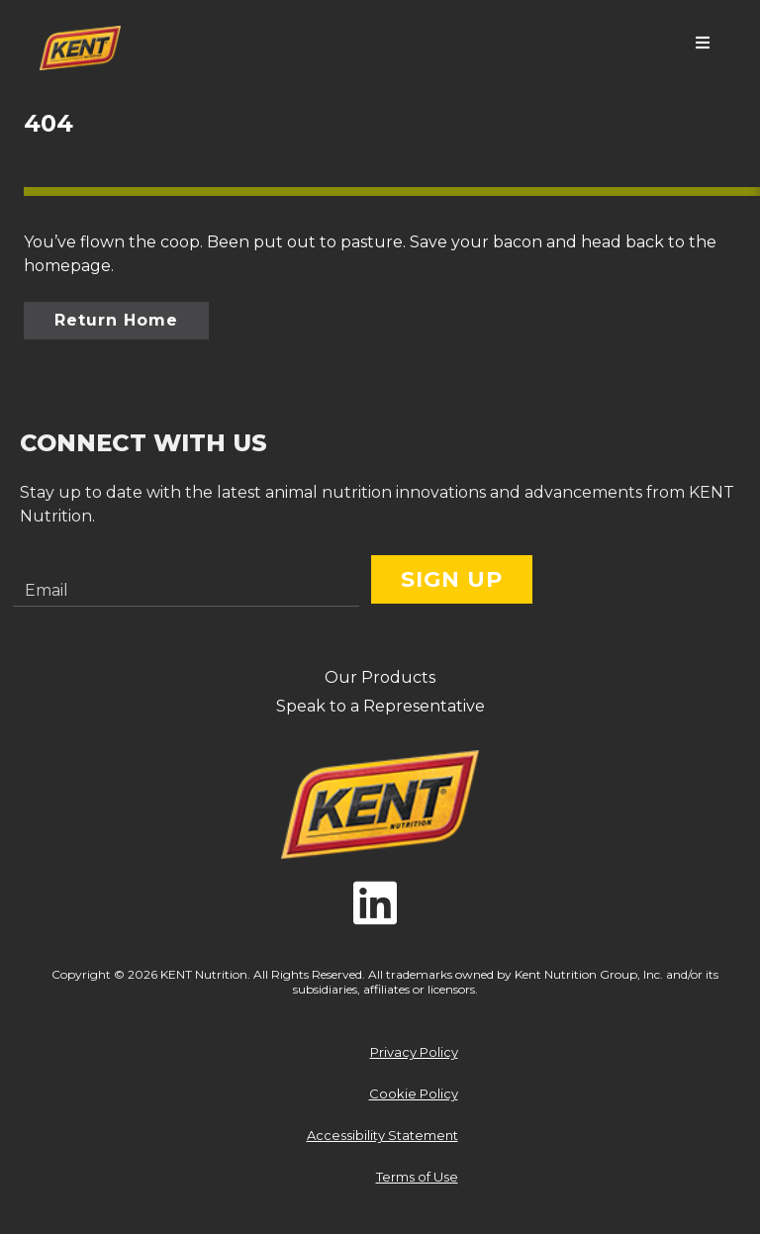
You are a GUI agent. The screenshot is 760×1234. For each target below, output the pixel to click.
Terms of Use (417, 1177)
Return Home (116, 320)
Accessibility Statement (382, 1135)
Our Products (380, 677)
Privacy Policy (414, 1052)
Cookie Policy (413, 1093)
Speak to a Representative (380, 706)
